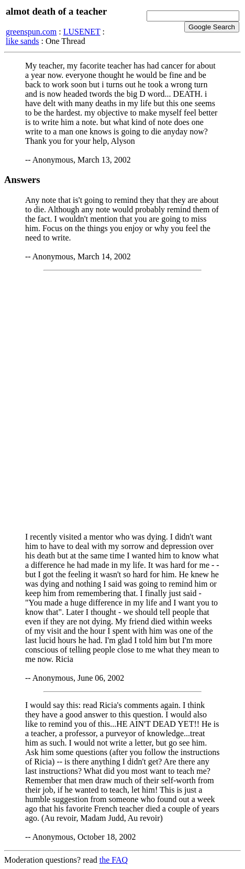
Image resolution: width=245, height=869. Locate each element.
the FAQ (113, 859)
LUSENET (82, 31)
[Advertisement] (122, 401)
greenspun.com (31, 31)
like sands (22, 41)
